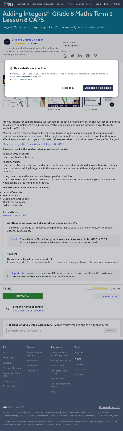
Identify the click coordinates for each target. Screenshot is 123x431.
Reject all (69, 87)
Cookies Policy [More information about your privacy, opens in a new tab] (25, 79)
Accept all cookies (98, 87)
